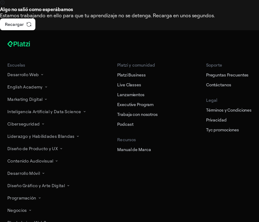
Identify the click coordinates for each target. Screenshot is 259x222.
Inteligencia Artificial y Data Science (47, 111)
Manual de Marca (134, 149)
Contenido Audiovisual (33, 160)
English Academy (27, 86)
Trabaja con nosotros (137, 114)
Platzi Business (131, 74)
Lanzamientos (130, 94)
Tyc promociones (222, 129)
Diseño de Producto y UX (35, 148)
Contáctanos (218, 84)
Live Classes (129, 84)
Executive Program (135, 104)
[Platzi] (25, 44)
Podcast (125, 124)
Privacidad (216, 119)
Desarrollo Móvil (26, 173)
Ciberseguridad (26, 123)
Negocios (19, 210)
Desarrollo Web (25, 74)
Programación (24, 197)
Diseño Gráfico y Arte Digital (38, 185)
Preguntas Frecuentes (227, 74)
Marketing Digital (27, 99)
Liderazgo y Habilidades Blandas (43, 136)
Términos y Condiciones (229, 110)
